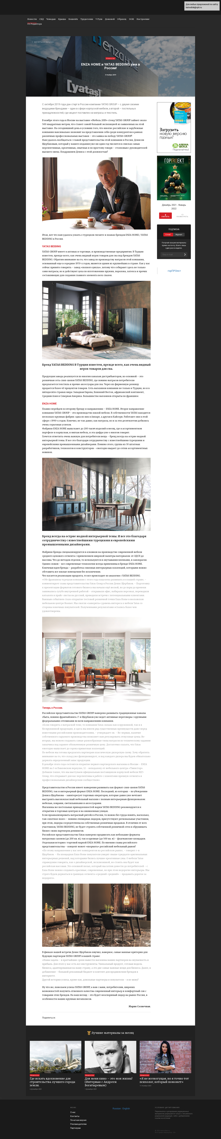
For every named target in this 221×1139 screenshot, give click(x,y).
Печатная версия (78, 1120)
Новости (32, 19)
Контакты (74, 1116)
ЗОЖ (131, 19)
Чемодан (51, 19)
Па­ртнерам (75, 1128)
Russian (117, 1108)
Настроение (143, 19)
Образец (121, 19)
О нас (72, 1112)
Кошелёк (73, 19)
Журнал (178, 234)
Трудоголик (86, 19)
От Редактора (34, 24)
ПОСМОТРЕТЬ (182, 215)
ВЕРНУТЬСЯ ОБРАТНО (43, 42)
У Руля (99, 19)
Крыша (62, 19)
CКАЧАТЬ (165, 216)
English (126, 1108)
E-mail (168, 234)
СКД (41, 19)
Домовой (110, 19)
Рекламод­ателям (78, 1124)
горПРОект (174, 270)
